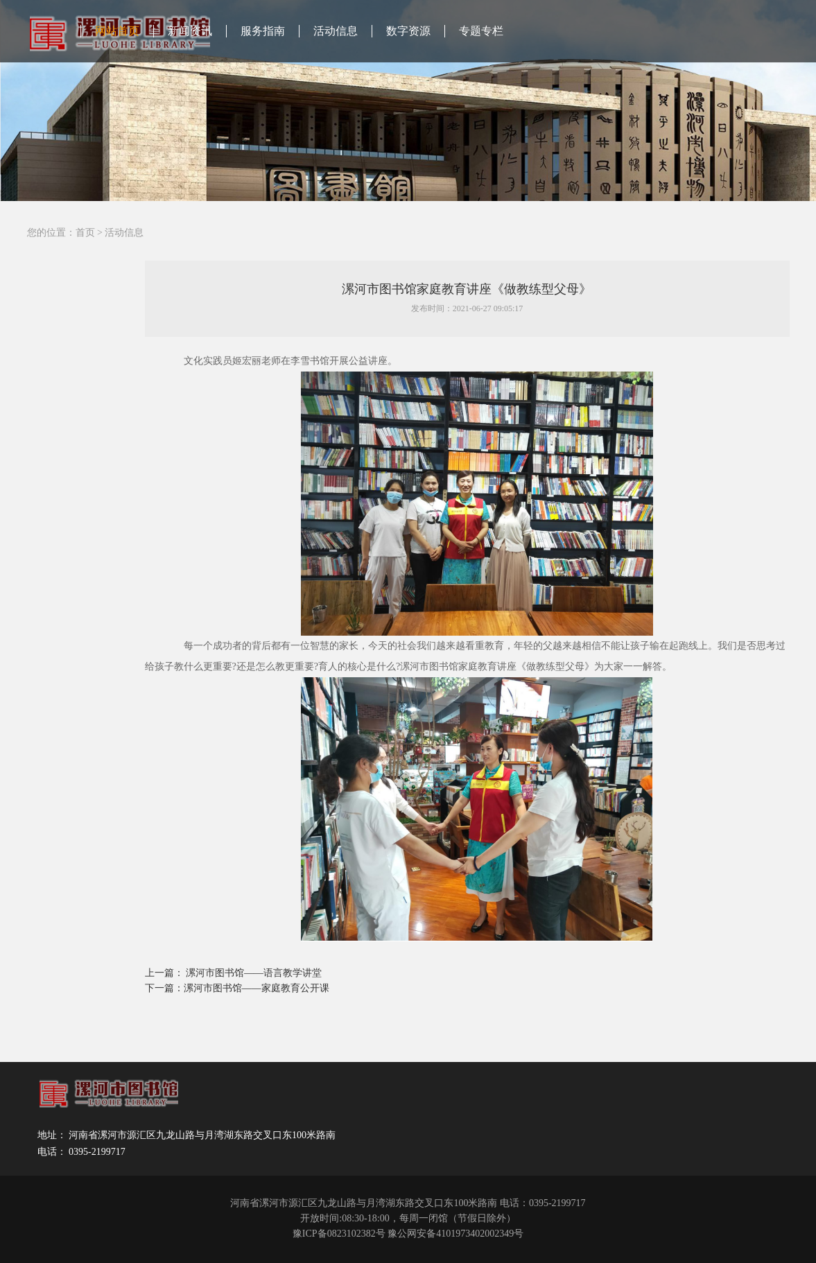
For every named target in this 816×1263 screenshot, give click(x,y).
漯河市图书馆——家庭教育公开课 (256, 988)
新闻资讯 (190, 31)
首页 (85, 232)
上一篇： (165, 973)
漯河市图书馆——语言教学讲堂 (254, 973)
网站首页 (117, 31)
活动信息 (335, 31)
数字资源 (408, 31)
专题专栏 (481, 31)
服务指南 (263, 31)
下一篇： (164, 988)
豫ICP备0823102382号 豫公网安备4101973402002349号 (408, 1233)
